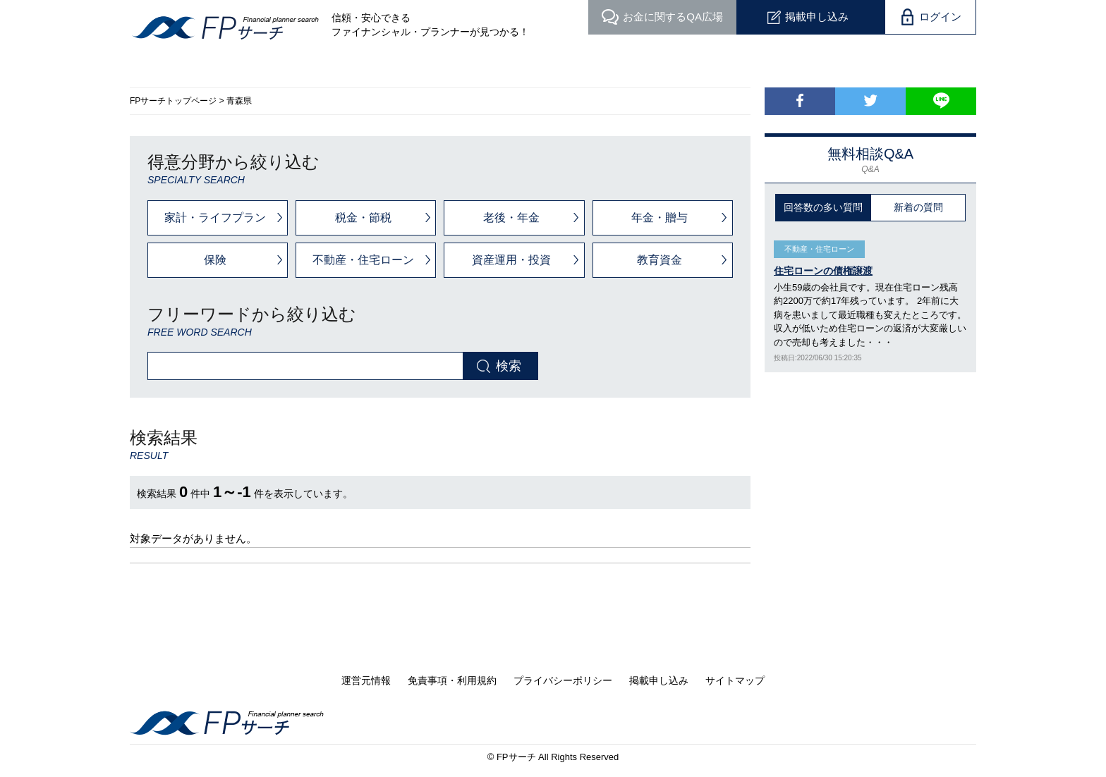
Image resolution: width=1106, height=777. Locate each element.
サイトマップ (735, 680)
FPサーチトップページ (173, 101)
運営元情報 (366, 680)
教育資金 (659, 260)
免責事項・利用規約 (452, 680)
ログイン (940, 17)
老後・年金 (511, 218)
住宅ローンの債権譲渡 (823, 270)
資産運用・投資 (511, 260)
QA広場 (673, 17)
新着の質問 (918, 207)
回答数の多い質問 (823, 207)
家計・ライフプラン (215, 218)
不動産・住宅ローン (363, 260)
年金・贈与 (659, 218)
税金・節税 (363, 218)
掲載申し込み (817, 17)
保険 (215, 260)
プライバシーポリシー (563, 680)
